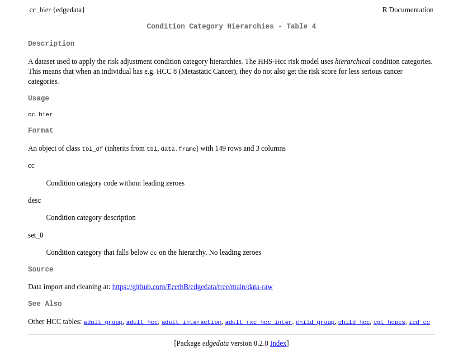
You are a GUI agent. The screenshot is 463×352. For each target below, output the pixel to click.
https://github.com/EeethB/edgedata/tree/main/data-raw (192, 286)
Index (278, 343)
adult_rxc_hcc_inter (258, 322)
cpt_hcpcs (389, 322)
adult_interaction (191, 322)
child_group (315, 322)
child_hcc (354, 322)
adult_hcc (142, 322)
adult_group (103, 322)
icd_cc (419, 322)
